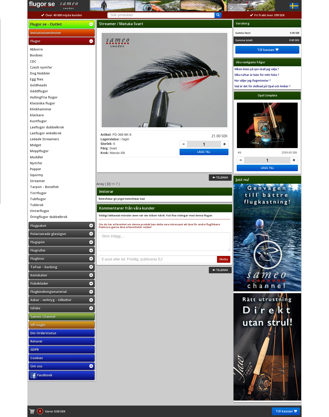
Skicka (223, 259)
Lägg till (203, 152)
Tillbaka (220, 177)
